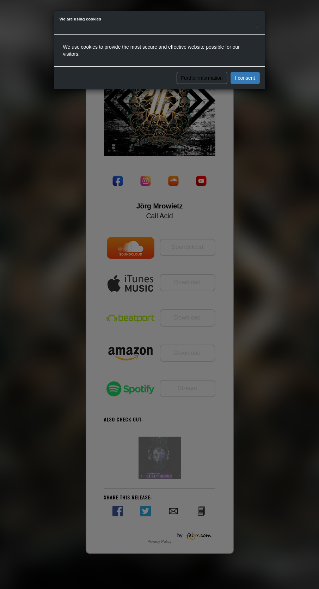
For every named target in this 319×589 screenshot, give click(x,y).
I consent (245, 78)
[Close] (257, 25)
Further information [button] (202, 78)
